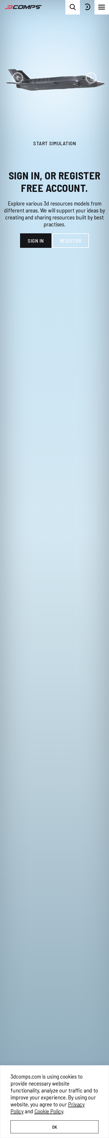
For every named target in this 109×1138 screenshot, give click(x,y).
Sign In (36, 240)
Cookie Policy (48, 1111)
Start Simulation (54, 143)
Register (70, 240)
